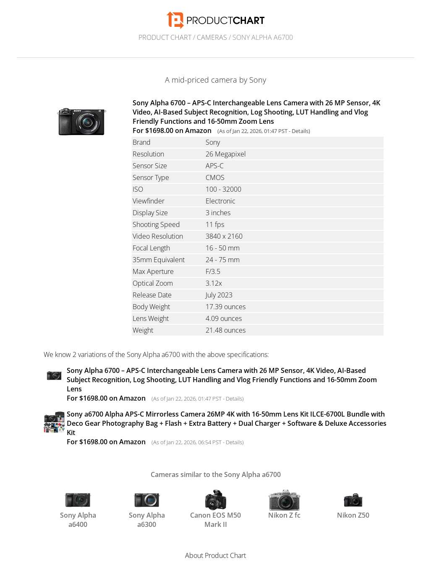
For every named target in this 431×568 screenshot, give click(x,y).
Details (300, 131)
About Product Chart (215, 555)
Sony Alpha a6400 (78, 508)
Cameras (212, 37)
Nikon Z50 (353, 505)
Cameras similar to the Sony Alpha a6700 (216, 474)
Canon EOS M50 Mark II (215, 508)
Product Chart (164, 37)
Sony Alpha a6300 (147, 508)
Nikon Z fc (284, 505)
